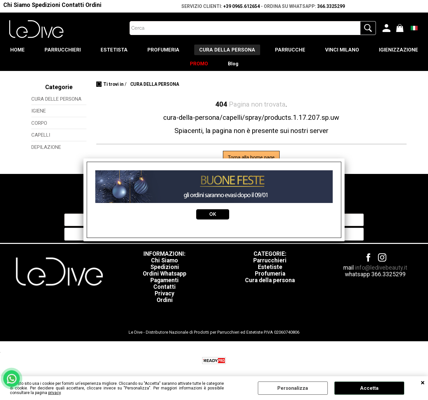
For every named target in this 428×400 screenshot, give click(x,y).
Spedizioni (46, 5)
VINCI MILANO (342, 50)
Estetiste (270, 267)
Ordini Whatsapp (164, 273)
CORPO (39, 123)
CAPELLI (40, 135)
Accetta (369, 388)
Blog (233, 64)
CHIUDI (423, 383)
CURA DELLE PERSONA (56, 99)
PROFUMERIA (163, 50)
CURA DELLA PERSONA (227, 50)
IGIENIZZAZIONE (398, 50)
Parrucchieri (270, 260)
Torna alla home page (251, 157)
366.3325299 (331, 6)
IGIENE (38, 111)
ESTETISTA (114, 50)
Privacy (164, 293)
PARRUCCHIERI (63, 50)
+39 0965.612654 (241, 6)
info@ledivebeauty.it (381, 267)
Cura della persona (270, 280)
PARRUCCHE (290, 50)
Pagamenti (164, 280)
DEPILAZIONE (46, 147)
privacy (54, 392)
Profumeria (270, 273)
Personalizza (292, 388)
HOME (17, 50)
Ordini (93, 5)
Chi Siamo (16, 5)
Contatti (73, 5)
